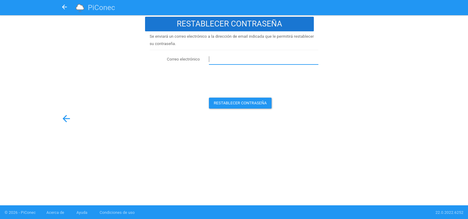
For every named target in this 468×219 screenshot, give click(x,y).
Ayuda (81, 212)
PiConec (101, 7)
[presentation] (255, 81)
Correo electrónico (183, 59)
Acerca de (55, 212)
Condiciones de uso (117, 212)
